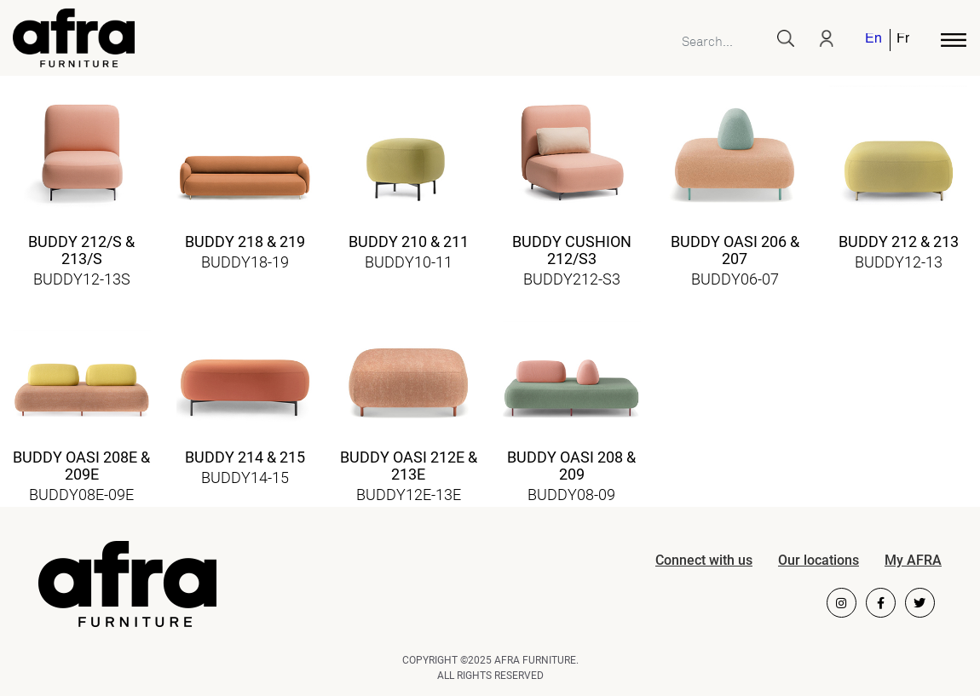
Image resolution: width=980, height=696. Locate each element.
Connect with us (703, 560)
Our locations (818, 560)
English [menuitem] (873, 39)
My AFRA (913, 560)
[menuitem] (874, 40)
